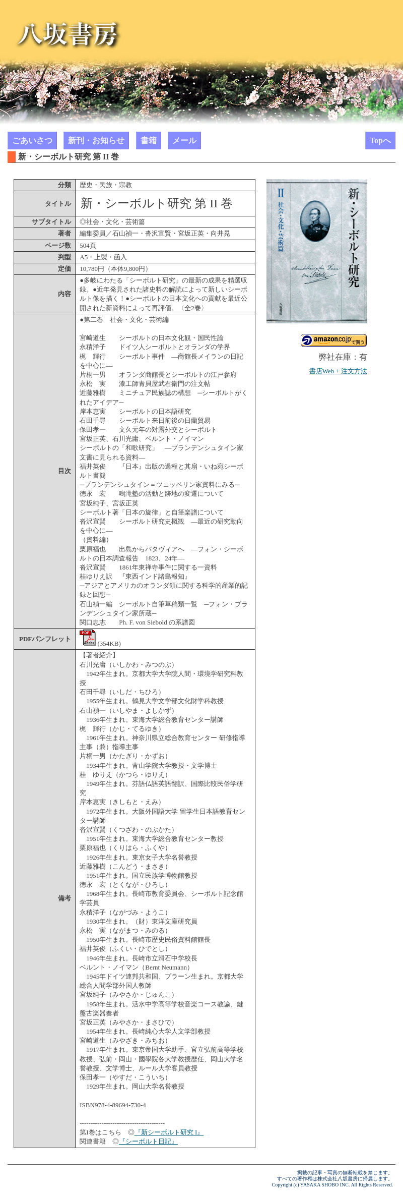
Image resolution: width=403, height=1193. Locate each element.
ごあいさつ (32, 140)
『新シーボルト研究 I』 (169, 1132)
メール (184, 140)
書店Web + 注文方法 (338, 371)
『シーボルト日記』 (148, 1141)
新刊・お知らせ (96, 140)
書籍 (149, 140)
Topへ (380, 140)
